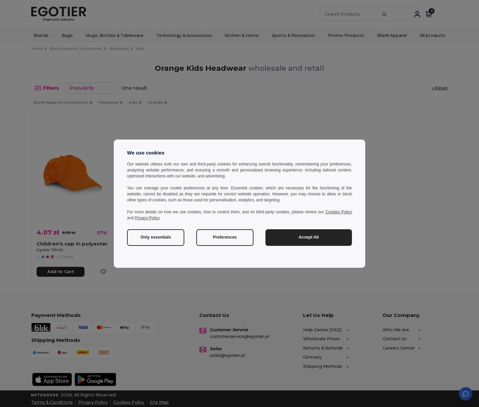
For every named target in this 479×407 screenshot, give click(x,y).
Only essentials (155, 237)
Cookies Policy (338, 212)
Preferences (225, 237)
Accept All (309, 237)
